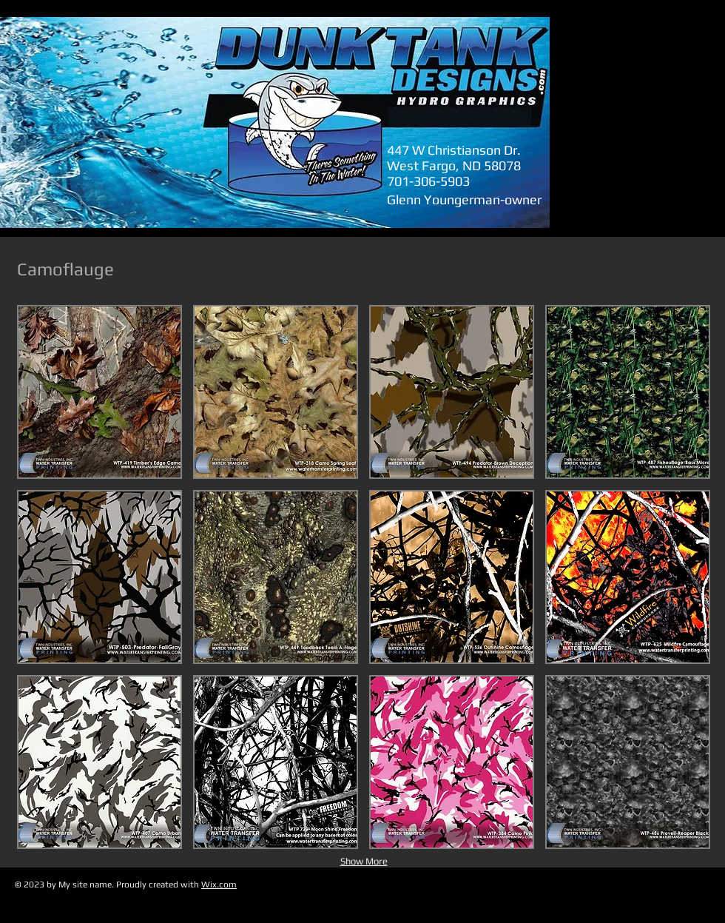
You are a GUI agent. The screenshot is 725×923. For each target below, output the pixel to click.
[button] (99, 392)
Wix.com (219, 884)
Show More (364, 861)
